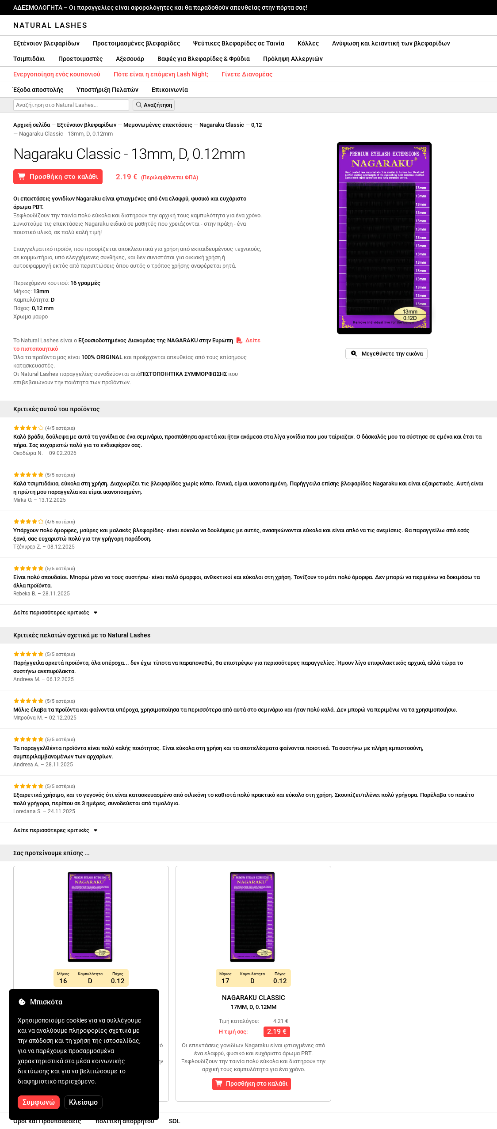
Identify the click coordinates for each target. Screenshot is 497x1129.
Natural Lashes (50, 25)
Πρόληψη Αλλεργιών (293, 58)
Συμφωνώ (39, 1102)
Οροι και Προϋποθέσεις (47, 1121)
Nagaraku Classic (221, 124)
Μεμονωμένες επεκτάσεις (157, 124)
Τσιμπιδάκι (29, 58)
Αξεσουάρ (130, 58)
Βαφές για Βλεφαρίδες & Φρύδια (203, 58)
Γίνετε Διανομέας (247, 74)
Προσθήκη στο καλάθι (58, 177)
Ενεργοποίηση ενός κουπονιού (56, 74)
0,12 (256, 124)
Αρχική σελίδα (31, 124)
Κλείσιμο (83, 1102)
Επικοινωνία (170, 89)
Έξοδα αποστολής (38, 89)
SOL (174, 1121)
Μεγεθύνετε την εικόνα (386, 353)
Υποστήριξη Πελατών (107, 89)
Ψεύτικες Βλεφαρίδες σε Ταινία (238, 43)
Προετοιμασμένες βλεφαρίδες (136, 43)
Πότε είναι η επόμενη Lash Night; (161, 74)
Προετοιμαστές (80, 58)
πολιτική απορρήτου (125, 1121)
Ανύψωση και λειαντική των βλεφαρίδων (391, 43)
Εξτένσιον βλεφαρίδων (46, 43)
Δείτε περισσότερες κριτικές (56, 612)
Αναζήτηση (153, 105)
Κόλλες (308, 43)
